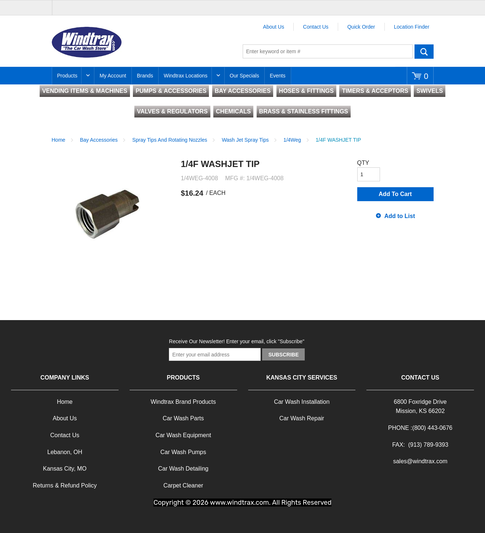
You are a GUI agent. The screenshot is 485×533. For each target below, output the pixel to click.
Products (67, 76)
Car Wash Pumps (183, 452)
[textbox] (328, 51)
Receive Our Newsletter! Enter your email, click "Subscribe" (236, 341)
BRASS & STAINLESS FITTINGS (303, 111)
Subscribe (283, 355)
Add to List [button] (399, 216)
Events (278, 76)
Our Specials (244, 76)
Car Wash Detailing (183, 468)
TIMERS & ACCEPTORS (375, 91)
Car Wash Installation (301, 402)
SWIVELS (429, 91)
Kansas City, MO (65, 468)
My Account (112, 76)
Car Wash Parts (183, 418)
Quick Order (361, 27)
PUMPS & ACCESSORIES (170, 91)
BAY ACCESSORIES (243, 91)
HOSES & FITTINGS (306, 91)
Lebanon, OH (64, 452)
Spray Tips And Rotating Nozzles (169, 140)
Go (424, 51)
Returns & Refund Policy (65, 485)
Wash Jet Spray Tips (245, 140)
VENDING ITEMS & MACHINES (84, 91)
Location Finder (412, 27)
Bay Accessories (99, 140)
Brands (145, 76)
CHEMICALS (233, 111)
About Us (273, 27)
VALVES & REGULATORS (172, 111)
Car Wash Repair (301, 418)
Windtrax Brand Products (183, 402)
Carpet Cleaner (183, 485)
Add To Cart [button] (395, 194)
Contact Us (315, 27)
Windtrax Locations (185, 76)
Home (58, 140)
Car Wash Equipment (183, 435)
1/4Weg (292, 140)
